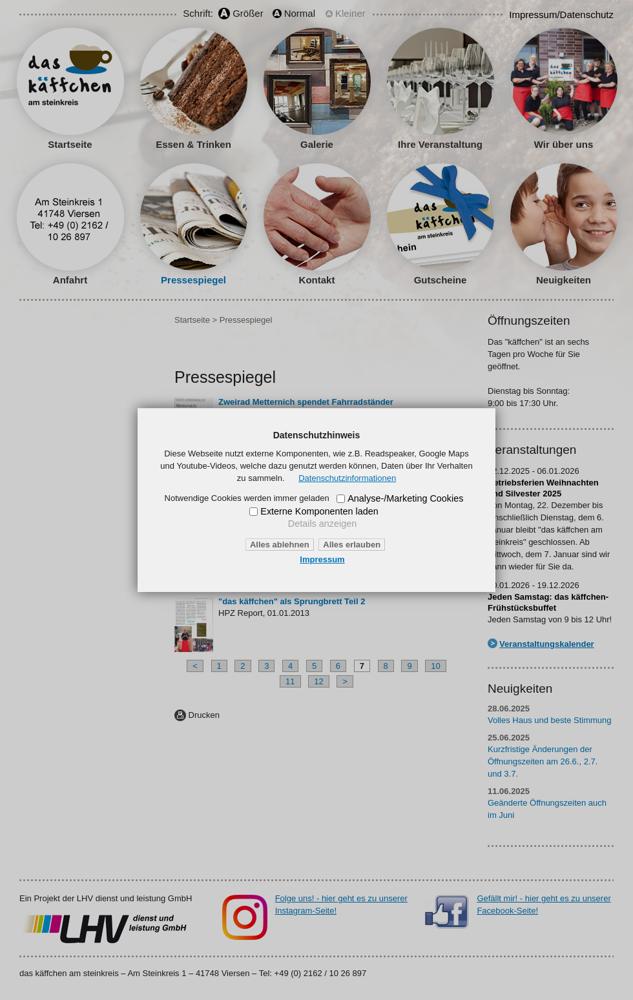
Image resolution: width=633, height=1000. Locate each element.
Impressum (322, 559)
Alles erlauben (351, 544)
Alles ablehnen (279, 544)
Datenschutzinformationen (347, 478)
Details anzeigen (322, 523)
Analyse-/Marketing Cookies (405, 498)
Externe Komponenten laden (319, 511)
